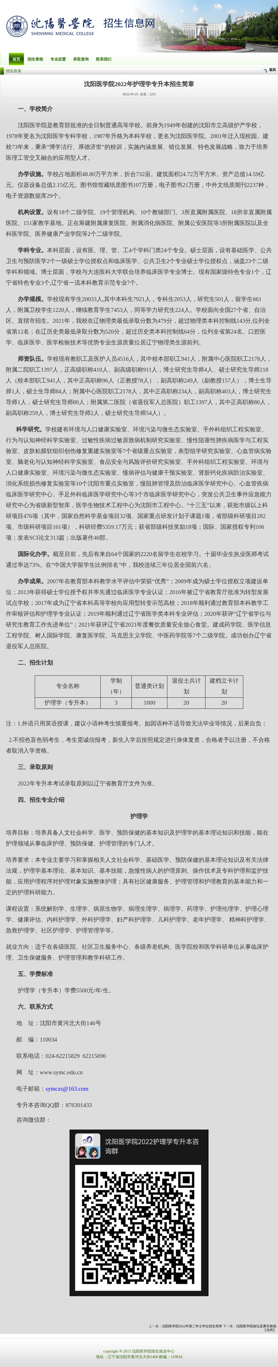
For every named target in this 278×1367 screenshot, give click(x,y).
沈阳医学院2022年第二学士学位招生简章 (192, 1326)
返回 (272, 70)
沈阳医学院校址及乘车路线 (256, 1326)
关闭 (269, 1330)
